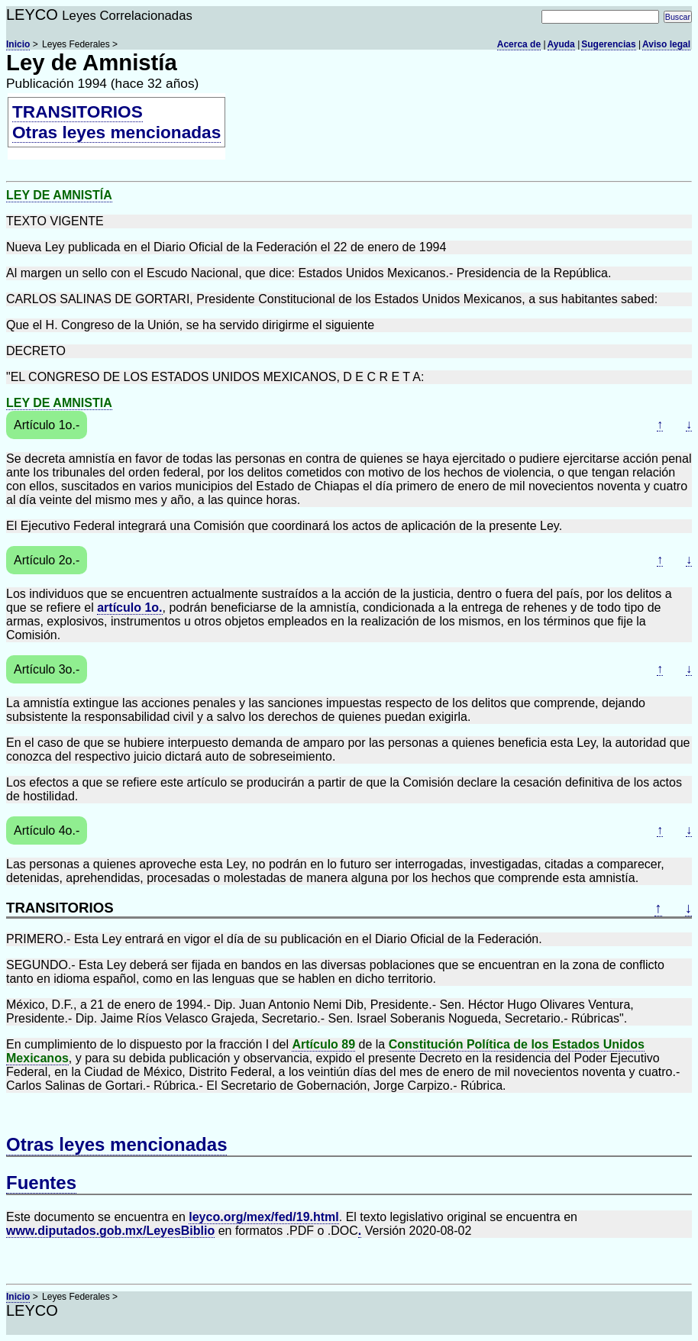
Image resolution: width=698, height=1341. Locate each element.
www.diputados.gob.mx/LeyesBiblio (110, 1230)
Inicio (18, 44)
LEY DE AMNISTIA (59, 402)
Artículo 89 (323, 1044)
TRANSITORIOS (77, 111)
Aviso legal (666, 44)
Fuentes (41, 1182)
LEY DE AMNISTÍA (59, 195)
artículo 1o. (129, 607)
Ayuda (561, 44)
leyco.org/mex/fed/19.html (264, 1216)
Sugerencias (608, 44)
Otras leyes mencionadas (116, 132)
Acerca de (519, 44)
